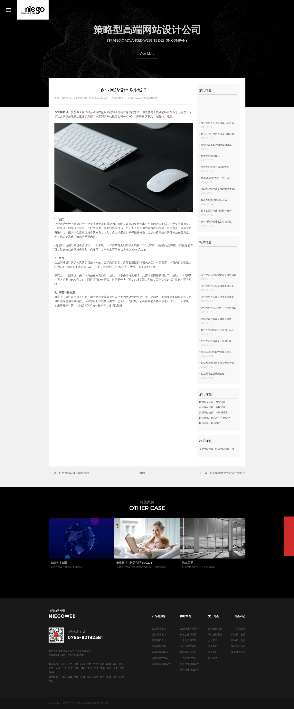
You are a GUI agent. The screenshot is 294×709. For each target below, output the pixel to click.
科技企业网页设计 (189, 634)
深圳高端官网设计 (161, 657)
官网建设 (220, 407)
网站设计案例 (215, 634)
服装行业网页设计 (189, 663)
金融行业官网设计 (189, 628)
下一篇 (222, 472)
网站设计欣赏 (238, 640)
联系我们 (212, 652)
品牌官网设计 (159, 634)
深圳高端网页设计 (161, 663)
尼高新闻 (240, 628)
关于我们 (212, 646)
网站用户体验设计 (220, 417)
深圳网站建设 (206, 412)
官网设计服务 (215, 628)
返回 (142, 472)
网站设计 (65, 223)
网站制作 (220, 401)
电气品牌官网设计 (189, 657)
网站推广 (216, 423)
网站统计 (106, 703)
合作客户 (212, 640)
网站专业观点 (238, 646)
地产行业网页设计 (189, 669)
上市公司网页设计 (189, 640)
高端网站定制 (159, 646)
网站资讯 (66, 97)
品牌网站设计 (206, 407)
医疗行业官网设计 (189, 646)
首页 (56, 97)
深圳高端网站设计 (161, 652)
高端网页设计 (159, 640)
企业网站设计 (80, 97)
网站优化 (204, 417)
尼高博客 (212, 657)
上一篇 (69, 472)
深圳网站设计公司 (112, 116)
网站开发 (204, 423)
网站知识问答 (206, 401)
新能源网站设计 (188, 652)
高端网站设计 (223, 412)
